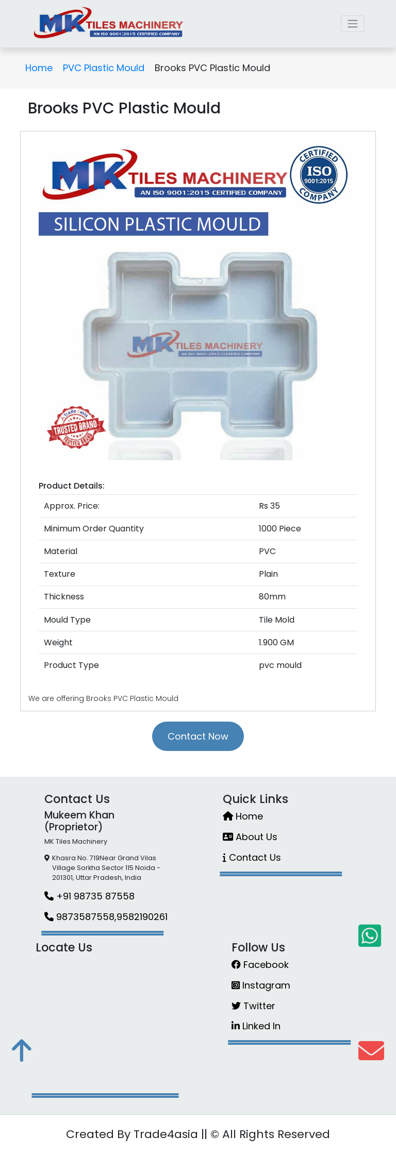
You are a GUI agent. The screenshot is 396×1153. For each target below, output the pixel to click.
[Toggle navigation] (352, 23)
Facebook (260, 964)
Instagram (261, 985)
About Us (250, 836)
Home (39, 67)
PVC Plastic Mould (103, 67)
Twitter (253, 1005)
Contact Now (198, 736)
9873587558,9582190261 (106, 916)
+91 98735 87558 (89, 896)
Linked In (256, 1026)
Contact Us (252, 857)
